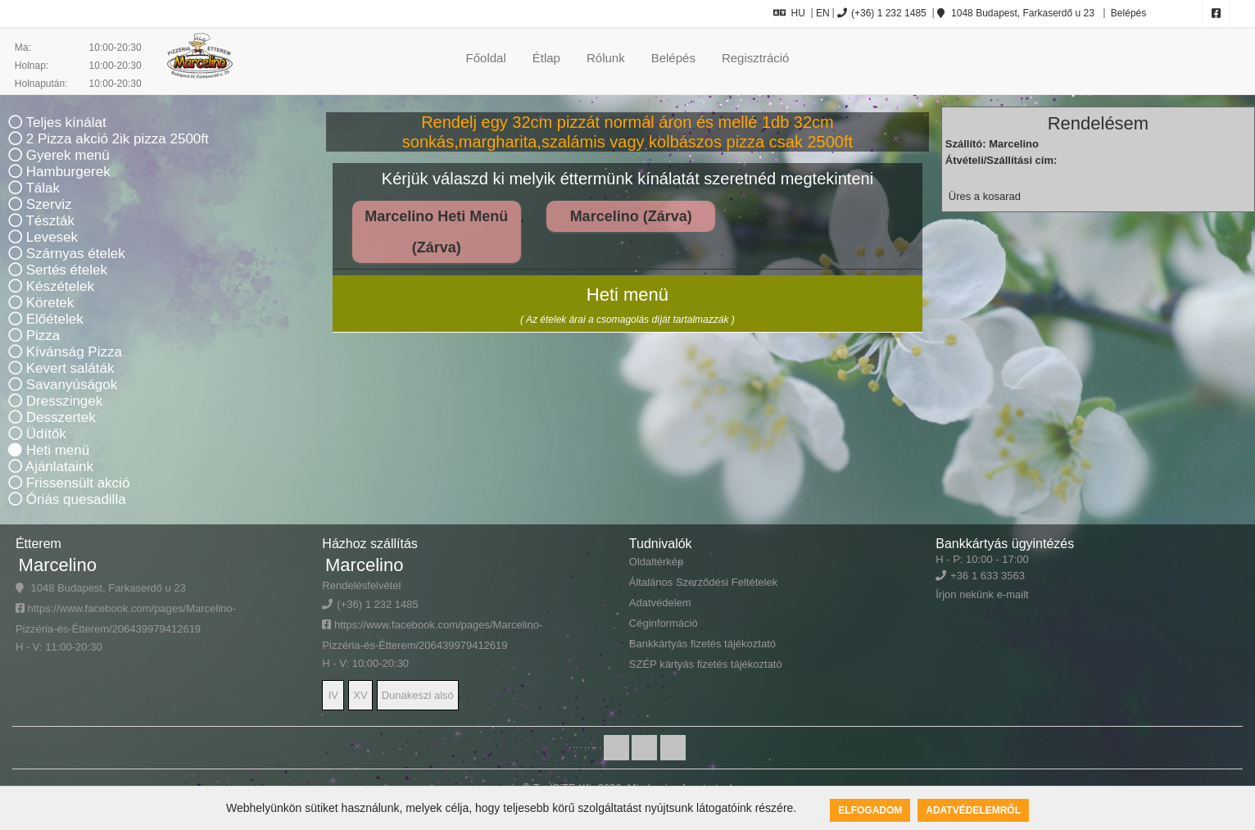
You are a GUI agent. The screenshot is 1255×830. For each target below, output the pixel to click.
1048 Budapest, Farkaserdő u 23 (1015, 13)
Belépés (1127, 13)
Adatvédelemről (973, 810)
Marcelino (58, 565)
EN (823, 13)
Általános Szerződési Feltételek (703, 582)
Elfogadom (870, 810)
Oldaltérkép (656, 562)
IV (333, 695)
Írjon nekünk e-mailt (982, 594)
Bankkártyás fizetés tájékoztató (702, 643)
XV (360, 695)
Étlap (546, 58)
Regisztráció (756, 58)
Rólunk (606, 58)
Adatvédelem (660, 602)
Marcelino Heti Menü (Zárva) (436, 232)
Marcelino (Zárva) (631, 216)
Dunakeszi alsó (418, 695)
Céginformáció (663, 623)
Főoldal (486, 58)
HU (789, 13)
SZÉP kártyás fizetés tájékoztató (705, 664)
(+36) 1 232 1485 (882, 13)
